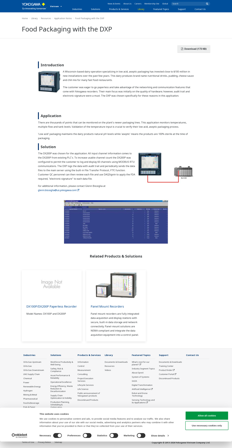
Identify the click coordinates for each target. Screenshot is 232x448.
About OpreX (138, 372)
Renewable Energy (32, 386)
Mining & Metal (30, 394)
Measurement (84, 370)
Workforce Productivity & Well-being (61, 363)
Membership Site (151, 3)
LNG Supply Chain (31, 374)
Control (81, 366)
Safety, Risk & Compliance (56, 370)
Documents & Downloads (116, 362)
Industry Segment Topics (143, 368)
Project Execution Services (85, 379)
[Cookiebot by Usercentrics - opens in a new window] (19, 442)
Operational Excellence (61, 382)
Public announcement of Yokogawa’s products (89, 394)
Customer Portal (166, 374)
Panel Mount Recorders (107, 306)
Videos (108, 370)
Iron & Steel (28, 411)
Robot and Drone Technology (139, 394)
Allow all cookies (207, 422)
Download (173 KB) (194, 48)
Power (26, 382)
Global (165, 3)
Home (25, 18)
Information (83, 362)
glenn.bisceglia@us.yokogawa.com (58, 190)
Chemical (27, 378)
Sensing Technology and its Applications (143, 401)
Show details (158, 442)
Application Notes (63, 18)
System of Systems (140, 377)
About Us (127, 3)
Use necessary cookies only (207, 432)
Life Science (83, 389)
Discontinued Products (88, 400)
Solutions (95, 9)
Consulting (83, 374)
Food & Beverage (31, 403)
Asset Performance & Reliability (60, 376)
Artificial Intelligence (141, 389)
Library (141, 9)
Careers (138, 3)
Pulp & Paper (29, 407)
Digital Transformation (142, 385)
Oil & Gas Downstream (33, 370)
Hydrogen (28, 390)
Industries (77, 9)
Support (182, 9)
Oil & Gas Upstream (32, 362)
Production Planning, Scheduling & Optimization (60, 405)
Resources (46, 18)
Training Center (166, 366)
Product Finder (165, 370)
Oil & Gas (27, 366)
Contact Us (200, 9)
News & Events (114, 3)
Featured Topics (161, 9)
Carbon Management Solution (60, 412)
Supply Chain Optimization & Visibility (61, 396)
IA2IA (134, 381)
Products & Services (119, 9)
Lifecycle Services (86, 385)
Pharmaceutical (30, 399)
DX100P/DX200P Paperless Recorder (45, 308)
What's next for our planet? (140, 363)
